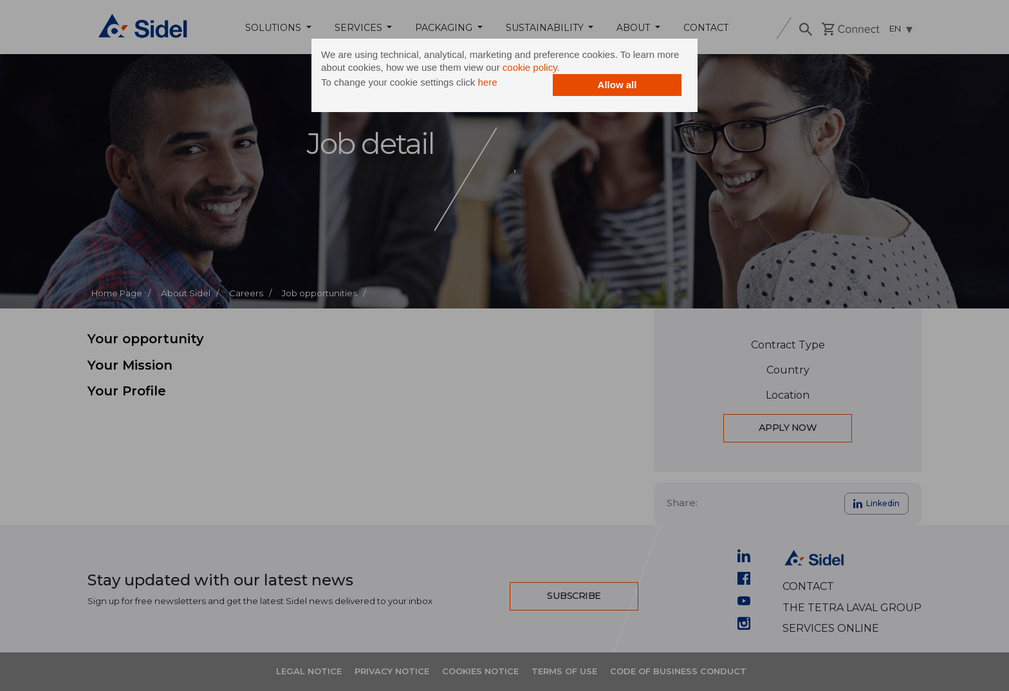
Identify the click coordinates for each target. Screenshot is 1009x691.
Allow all (617, 84)
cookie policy (530, 67)
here (487, 82)
